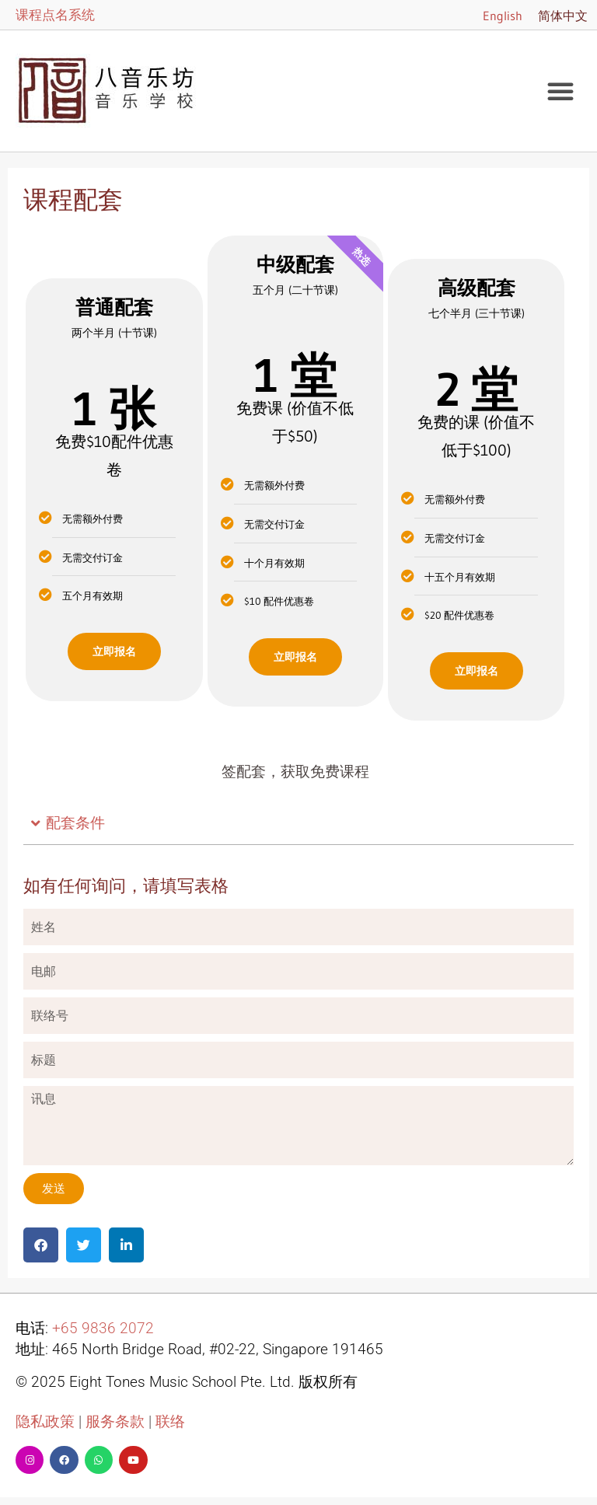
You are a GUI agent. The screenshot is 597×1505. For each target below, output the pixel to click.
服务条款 (115, 1421)
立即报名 (114, 651)
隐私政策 (45, 1421)
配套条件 (75, 823)
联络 (170, 1421)
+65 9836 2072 (103, 1328)
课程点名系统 (55, 14)
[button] (560, 91)
